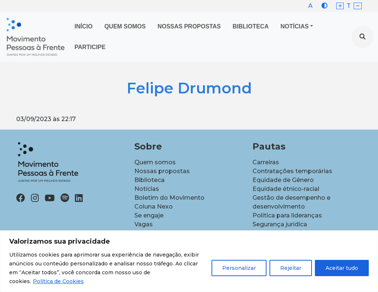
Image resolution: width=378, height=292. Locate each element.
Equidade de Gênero (283, 179)
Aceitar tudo (342, 268)
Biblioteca (251, 26)
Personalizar (239, 268)
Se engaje (149, 215)
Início (84, 26)
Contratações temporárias (292, 171)
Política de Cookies (58, 281)
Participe (90, 47)
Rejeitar (290, 268)
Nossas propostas (189, 26)
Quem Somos (125, 26)
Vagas (143, 224)
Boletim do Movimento (169, 197)
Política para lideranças (287, 215)
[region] (189, 261)
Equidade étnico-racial (285, 188)
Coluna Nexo (153, 206)
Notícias (295, 26)
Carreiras (265, 162)
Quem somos (155, 162)
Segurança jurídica (279, 224)
